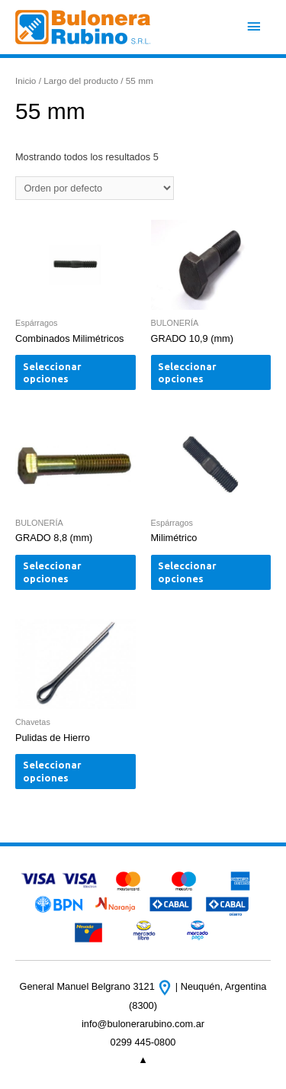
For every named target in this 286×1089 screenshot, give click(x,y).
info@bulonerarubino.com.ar (143, 1023)
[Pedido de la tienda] (94, 188)
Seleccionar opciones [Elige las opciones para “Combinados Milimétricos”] (52, 373)
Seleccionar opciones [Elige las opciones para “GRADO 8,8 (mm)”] (52, 572)
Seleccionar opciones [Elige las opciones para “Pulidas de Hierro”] (52, 771)
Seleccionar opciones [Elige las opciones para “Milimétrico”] (187, 572)
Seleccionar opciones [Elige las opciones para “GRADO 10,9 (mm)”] (187, 373)
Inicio (25, 80)
